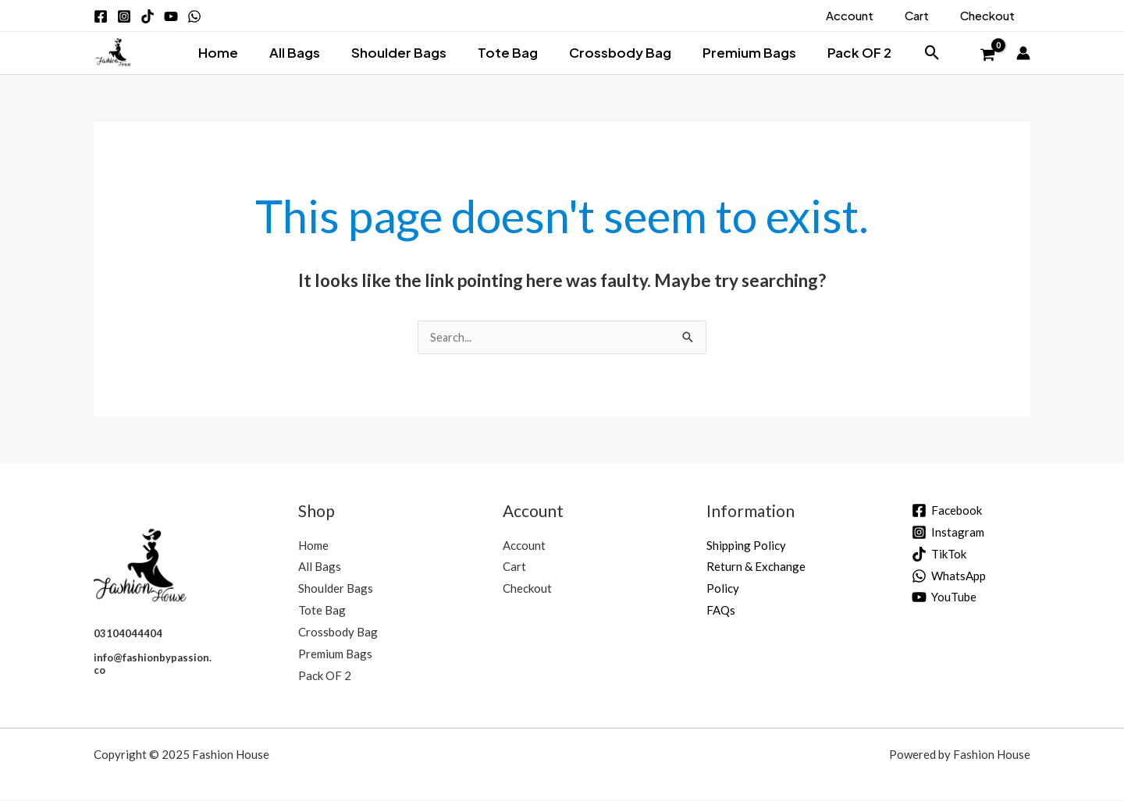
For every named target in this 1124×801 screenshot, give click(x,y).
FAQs (720, 611)
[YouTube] (944, 597)
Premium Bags (739, 52)
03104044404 (128, 634)
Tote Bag (508, 52)
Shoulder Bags (403, 52)
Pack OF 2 (845, 52)
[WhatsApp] (949, 576)
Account (524, 546)
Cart (514, 567)
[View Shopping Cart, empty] (987, 55)
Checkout (527, 589)
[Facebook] (947, 511)
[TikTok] (939, 555)
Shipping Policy (746, 546)
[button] (915, 52)
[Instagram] (948, 533)
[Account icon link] (1023, 53)
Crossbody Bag (615, 52)
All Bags (304, 52)
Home (232, 52)
